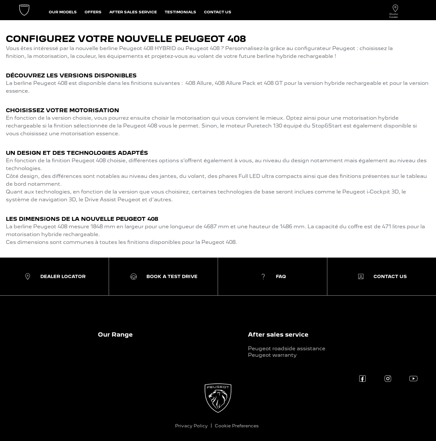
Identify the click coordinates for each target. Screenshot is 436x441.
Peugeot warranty (272, 355)
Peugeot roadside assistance (286, 348)
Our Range (115, 334)
